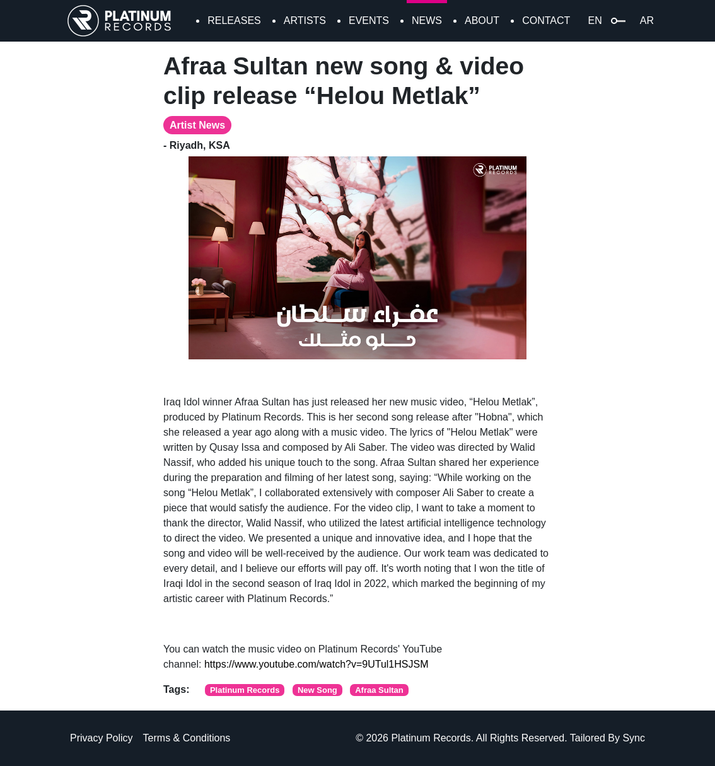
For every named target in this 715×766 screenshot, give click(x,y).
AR (647, 20)
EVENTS (369, 20)
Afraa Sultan (379, 690)
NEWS (427, 20)
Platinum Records (245, 690)
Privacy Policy (101, 738)
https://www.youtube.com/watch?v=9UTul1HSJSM (316, 664)
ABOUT (482, 20)
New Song (317, 690)
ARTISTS (305, 20)
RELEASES (233, 20)
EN (595, 20)
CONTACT (546, 20)
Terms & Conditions (187, 738)
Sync (633, 738)
